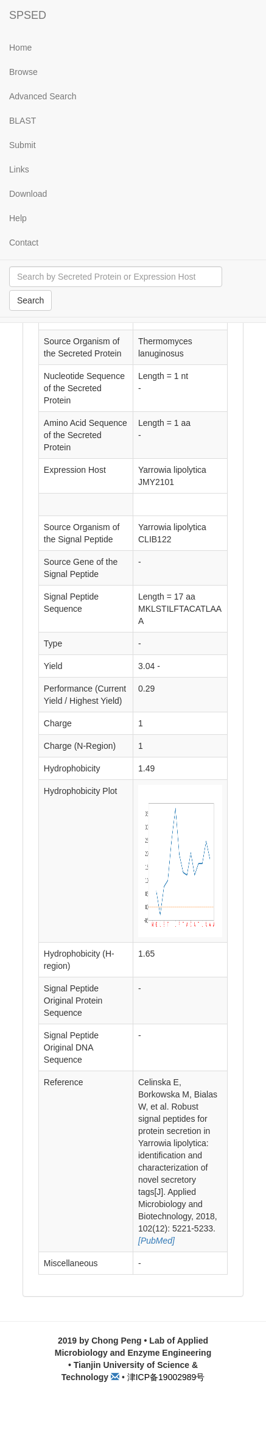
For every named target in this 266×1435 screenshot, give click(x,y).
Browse (23, 72)
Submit (22, 145)
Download (28, 194)
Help (18, 218)
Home (20, 47)
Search (30, 300)
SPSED (27, 15)
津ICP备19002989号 (166, 1377)
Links (19, 169)
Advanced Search (43, 96)
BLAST (22, 121)
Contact (23, 242)
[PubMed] (156, 1240)
